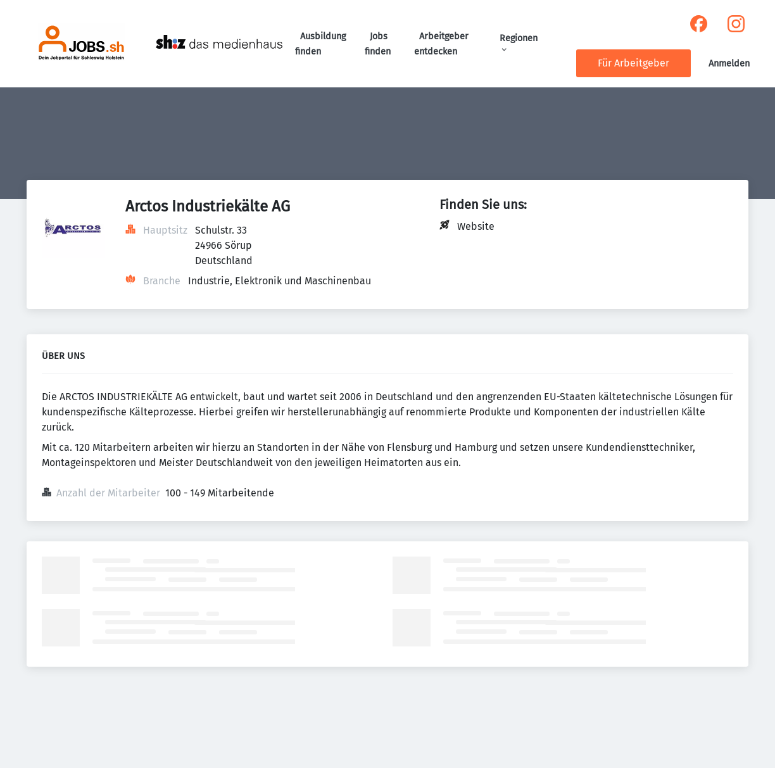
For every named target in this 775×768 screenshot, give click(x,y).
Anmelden (729, 63)
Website (476, 226)
